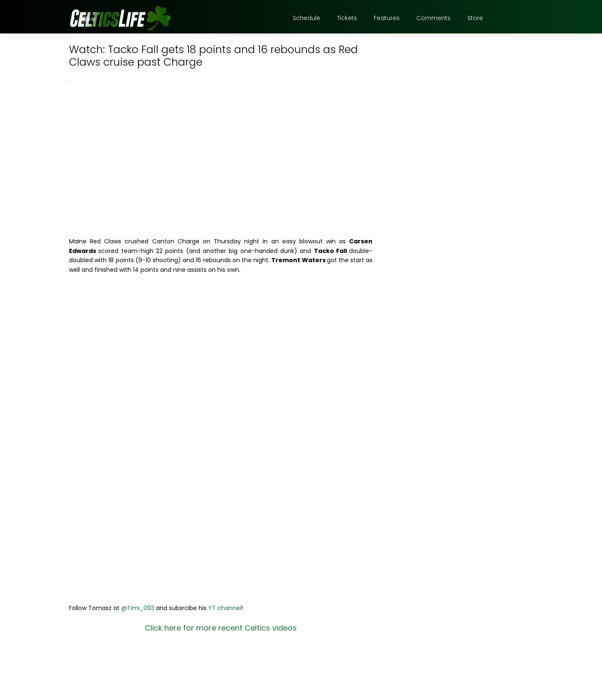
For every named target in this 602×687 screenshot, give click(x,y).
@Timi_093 (137, 608)
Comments (433, 18)
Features (387, 18)
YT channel (224, 608)
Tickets (347, 18)
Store (475, 18)
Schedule (306, 18)
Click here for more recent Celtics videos (221, 628)
